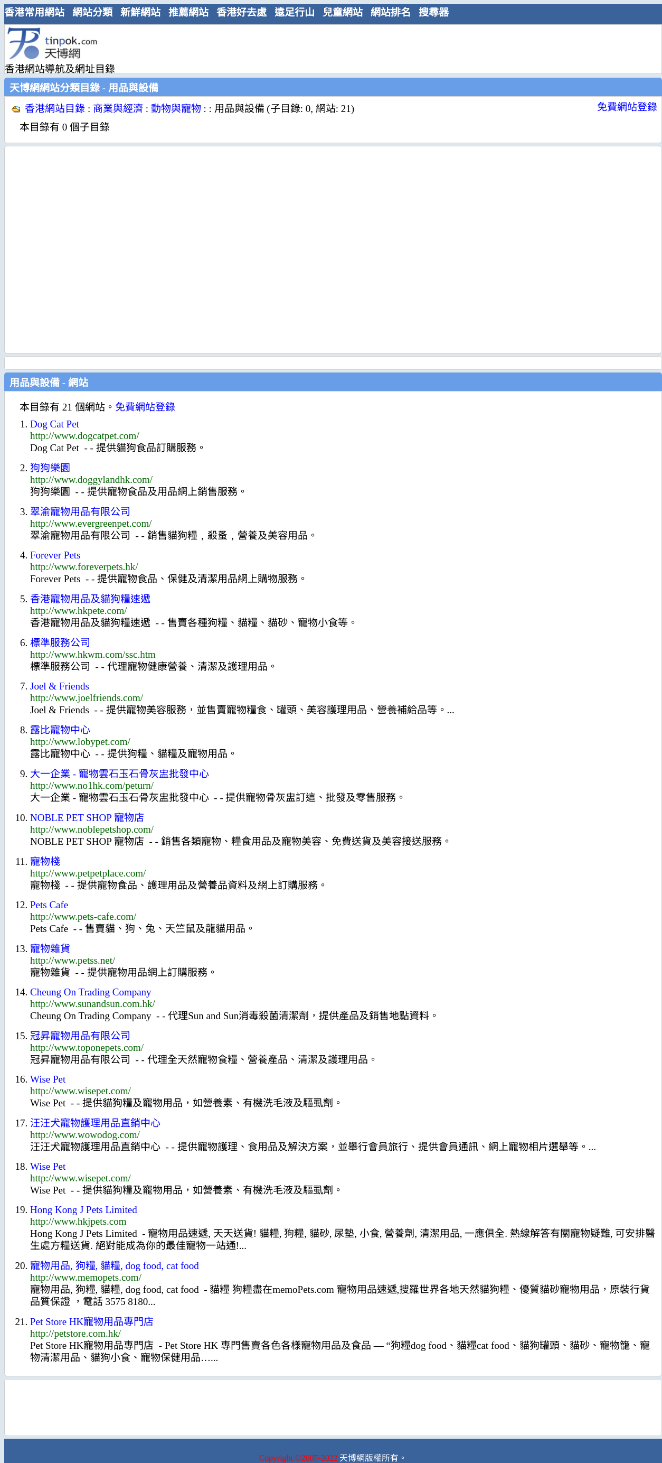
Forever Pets (55, 555)
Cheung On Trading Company (91, 992)
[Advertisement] (99, 250)
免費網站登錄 (627, 107)
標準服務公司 (60, 642)
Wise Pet (47, 1079)
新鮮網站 (140, 12)
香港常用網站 (34, 12)
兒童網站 (343, 12)
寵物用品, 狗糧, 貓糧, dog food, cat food (114, 1265)
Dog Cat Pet (54, 424)
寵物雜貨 (50, 948)
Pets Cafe (49, 904)
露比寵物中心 (60, 729)
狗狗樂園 (50, 467)
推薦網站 (188, 12)
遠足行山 (295, 12)
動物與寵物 (176, 108)
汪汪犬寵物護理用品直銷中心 (95, 1123)
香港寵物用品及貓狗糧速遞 (90, 598)
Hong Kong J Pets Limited (83, 1209)
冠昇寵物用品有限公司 (80, 1035)
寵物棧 (45, 861)
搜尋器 (434, 12)
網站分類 (92, 12)
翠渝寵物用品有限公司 (80, 511)
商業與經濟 (118, 108)
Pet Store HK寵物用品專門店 (92, 1321)
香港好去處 (241, 12)
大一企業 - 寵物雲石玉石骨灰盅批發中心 (119, 773)
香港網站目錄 (55, 108)
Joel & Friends (59, 686)
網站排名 (391, 12)
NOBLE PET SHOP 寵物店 (87, 817)
